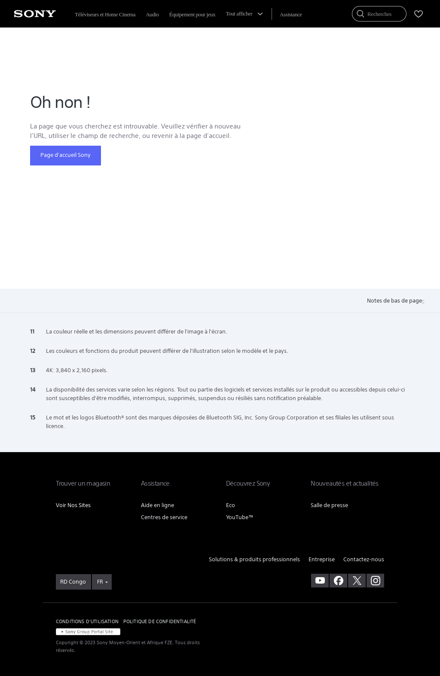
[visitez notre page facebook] (338, 580)
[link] (73, 582)
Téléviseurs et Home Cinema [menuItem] (105, 14)
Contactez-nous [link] (363, 559)
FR (100, 581)
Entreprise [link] (322, 559)
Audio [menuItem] (152, 14)
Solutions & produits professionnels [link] (254, 559)
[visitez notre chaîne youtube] (320, 580)
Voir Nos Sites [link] (73, 505)
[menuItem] (291, 14)
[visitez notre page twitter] (357, 580)
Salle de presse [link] (329, 505)
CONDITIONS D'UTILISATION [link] (87, 621)
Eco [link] (230, 505)
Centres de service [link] (164, 517)
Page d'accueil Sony (65, 155)
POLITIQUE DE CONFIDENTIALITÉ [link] (159, 621)
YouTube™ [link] (240, 517)
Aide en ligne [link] (157, 505)
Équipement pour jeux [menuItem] (192, 14)
